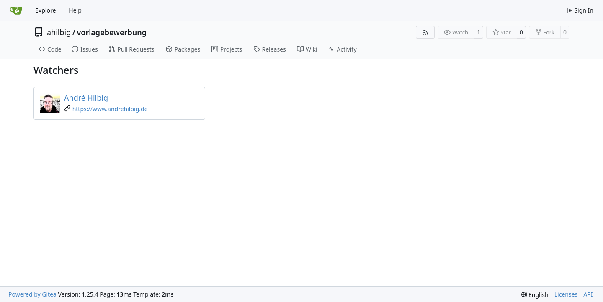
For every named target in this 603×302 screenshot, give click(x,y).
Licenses (566, 294)
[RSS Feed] (425, 32)
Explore (45, 10)
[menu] (535, 295)
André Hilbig (86, 98)
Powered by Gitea (32, 294)
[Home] (16, 10)
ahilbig (59, 32)
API (588, 294)
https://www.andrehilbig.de (110, 109)
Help (75, 10)
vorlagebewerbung (111, 32)
